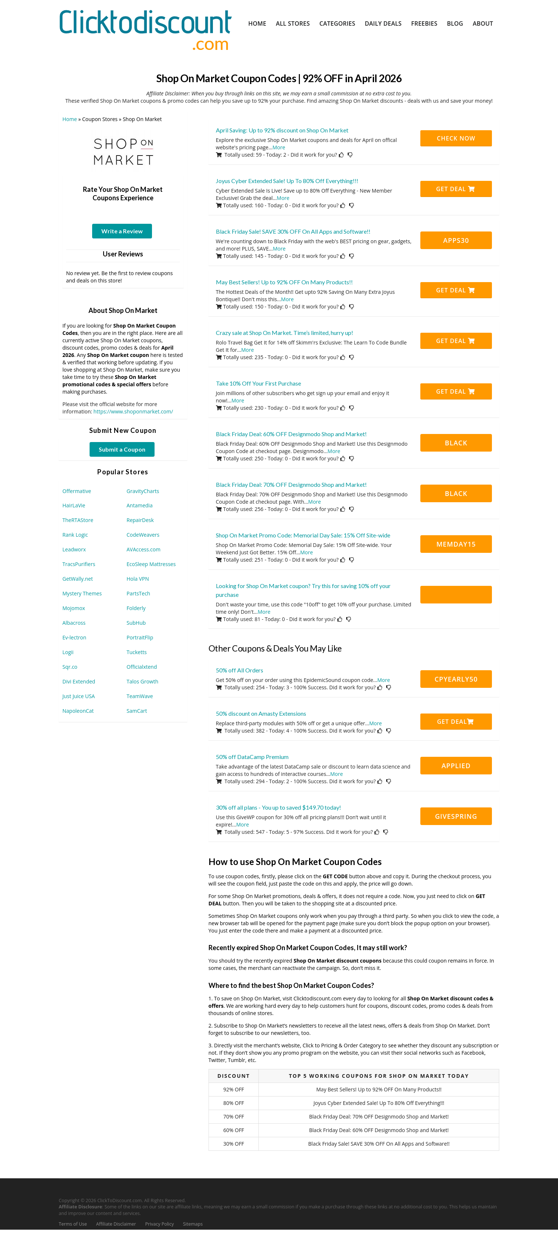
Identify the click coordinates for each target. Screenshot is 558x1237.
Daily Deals (383, 23)
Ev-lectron (74, 637)
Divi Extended (78, 681)
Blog (455, 23)
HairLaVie (73, 505)
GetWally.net (77, 578)
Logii (67, 652)
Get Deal (455, 189)
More (278, 147)
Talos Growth (143, 681)
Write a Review (122, 230)
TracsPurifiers (78, 564)
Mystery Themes (82, 593)
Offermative (76, 491)
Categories (337, 23)
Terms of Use (73, 1224)
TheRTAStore (77, 520)
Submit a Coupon (122, 449)
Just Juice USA (78, 696)
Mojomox (73, 608)
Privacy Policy (159, 1224)
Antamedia (140, 505)
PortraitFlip (140, 637)
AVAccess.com (143, 549)
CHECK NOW (456, 138)
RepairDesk (140, 520)
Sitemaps (193, 1224)
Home (257, 23)
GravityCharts (143, 491)
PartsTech (138, 593)
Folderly (136, 608)
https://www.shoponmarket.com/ (133, 411)
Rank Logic (75, 534)
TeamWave (140, 696)
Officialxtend (142, 666)
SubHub (136, 622)
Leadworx (74, 549)
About (483, 23)
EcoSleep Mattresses (151, 564)
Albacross (74, 622)
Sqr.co (69, 666)
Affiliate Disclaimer (116, 1224)
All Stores (293, 23)
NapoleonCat (78, 710)
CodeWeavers (143, 534)
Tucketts (137, 652)
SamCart (137, 710)
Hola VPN (138, 578)
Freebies (424, 23)
